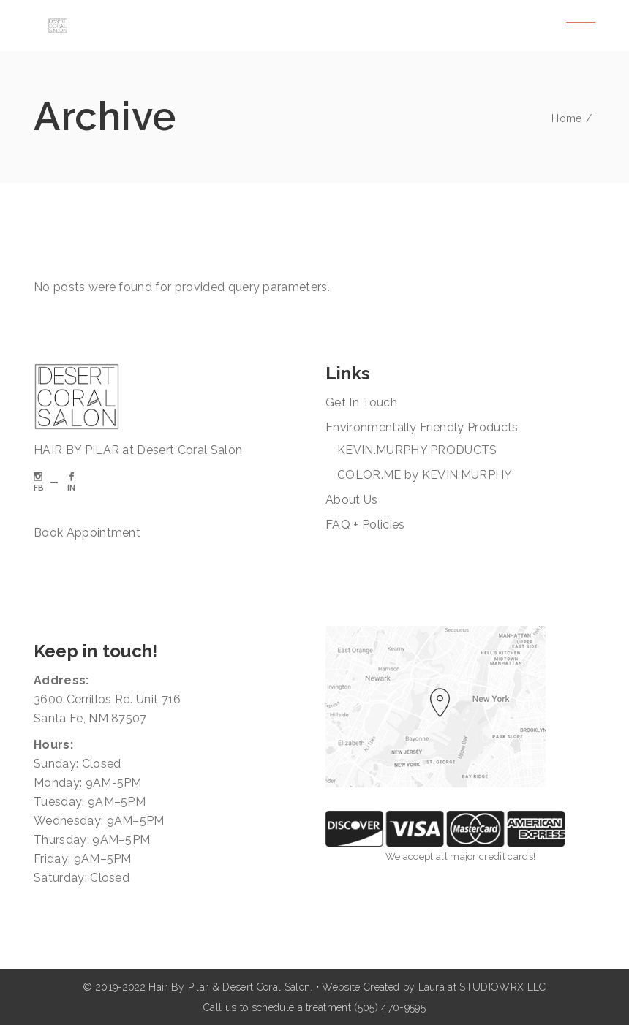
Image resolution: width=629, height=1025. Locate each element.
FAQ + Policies (364, 525)
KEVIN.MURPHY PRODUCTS (417, 450)
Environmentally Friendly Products (422, 427)
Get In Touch (361, 402)
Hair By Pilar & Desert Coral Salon (229, 987)
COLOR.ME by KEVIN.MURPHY (425, 475)
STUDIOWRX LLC (502, 987)
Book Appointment (87, 533)
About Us (351, 500)
